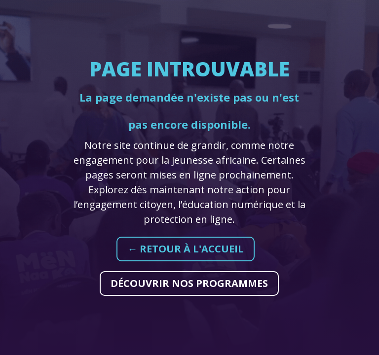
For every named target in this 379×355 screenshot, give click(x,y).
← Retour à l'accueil (185, 248)
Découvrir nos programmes (189, 283)
